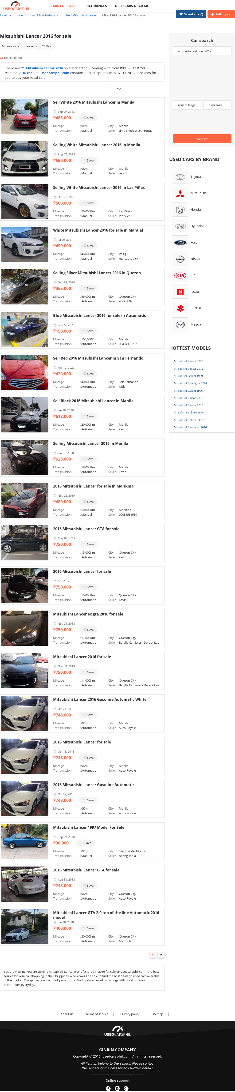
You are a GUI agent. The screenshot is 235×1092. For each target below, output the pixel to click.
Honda (196, 209)
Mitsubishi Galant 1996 (188, 390)
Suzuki (196, 308)
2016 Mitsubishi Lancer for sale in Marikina (93, 486)
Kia (193, 275)
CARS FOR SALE (63, 6)
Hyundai (197, 226)
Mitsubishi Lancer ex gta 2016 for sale (88, 614)
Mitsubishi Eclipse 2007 (189, 420)
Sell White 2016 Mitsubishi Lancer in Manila (93, 102)
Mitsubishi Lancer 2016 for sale (82, 656)
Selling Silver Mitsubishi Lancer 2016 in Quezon (97, 272)
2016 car (25, 73)
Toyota (196, 176)
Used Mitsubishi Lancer (81, 15)
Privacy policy (129, 1014)
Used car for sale (11, 15)
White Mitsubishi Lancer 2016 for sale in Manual (98, 230)
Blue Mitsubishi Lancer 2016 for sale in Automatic (99, 315)
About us (67, 1014)
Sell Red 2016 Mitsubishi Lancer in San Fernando (98, 358)
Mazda (196, 324)
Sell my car (221, 14)
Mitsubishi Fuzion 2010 (188, 398)
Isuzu (195, 291)
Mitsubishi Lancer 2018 (188, 405)
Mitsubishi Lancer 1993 (188, 361)
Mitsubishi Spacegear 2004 (190, 383)
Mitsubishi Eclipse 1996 (189, 412)
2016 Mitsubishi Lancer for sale (82, 571)
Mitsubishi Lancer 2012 (188, 368)
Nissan (196, 258)
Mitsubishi (199, 193)
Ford (194, 242)
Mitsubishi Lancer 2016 (44, 68)
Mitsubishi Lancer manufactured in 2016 (77, 971)
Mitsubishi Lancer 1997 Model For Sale (88, 827)
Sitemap (157, 1014)
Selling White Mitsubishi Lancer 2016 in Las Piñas (99, 187)
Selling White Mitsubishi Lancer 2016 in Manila (96, 144)
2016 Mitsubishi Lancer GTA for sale (86, 528)
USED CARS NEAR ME (132, 6)
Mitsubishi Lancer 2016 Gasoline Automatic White (99, 699)
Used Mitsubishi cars (43, 15)
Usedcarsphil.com (54, 73)
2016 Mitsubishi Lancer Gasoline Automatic (93, 784)
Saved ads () (191, 14)
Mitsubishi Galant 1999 (188, 376)
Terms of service (97, 1014)
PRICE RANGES (95, 6)
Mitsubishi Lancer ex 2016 (190, 427)
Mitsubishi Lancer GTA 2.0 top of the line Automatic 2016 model (106, 915)
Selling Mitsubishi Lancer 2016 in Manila (90, 443)
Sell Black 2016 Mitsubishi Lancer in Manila (93, 400)
